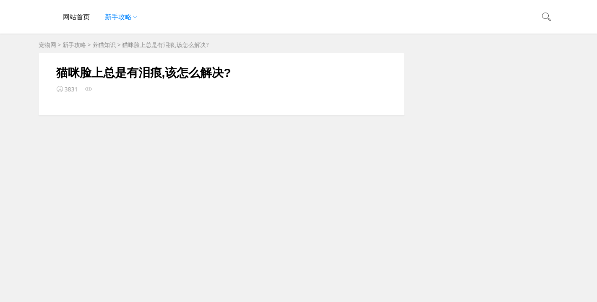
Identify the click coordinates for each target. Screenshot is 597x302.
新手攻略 (118, 16)
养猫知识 (104, 45)
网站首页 (76, 16)
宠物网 (47, 45)
